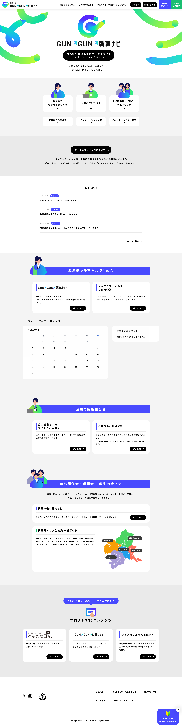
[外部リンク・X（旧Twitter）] (24, 707)
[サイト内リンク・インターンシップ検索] (91, 121)
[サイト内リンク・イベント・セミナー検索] (124, 121)
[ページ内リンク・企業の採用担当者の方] (91, 103)
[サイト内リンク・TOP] (19, 4)
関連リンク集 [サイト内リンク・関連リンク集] (150, 691)
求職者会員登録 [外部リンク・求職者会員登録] (176, 4)
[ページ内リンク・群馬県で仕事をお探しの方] (58, 103)
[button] (178, 710)
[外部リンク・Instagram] (30, 707)
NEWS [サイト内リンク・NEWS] (100, 691)
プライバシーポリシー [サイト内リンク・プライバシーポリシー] (123, 700)
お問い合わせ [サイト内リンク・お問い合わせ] (149, 5)
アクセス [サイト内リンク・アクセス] (135, 5)
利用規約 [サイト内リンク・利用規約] (101, 700)
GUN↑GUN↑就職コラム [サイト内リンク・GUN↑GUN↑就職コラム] (124, 691)
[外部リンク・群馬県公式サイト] (42, 706)
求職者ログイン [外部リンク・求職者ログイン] (165, 4)
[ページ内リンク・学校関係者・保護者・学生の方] (124, 104)
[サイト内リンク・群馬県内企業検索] (58, 121)
